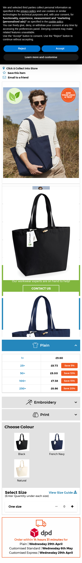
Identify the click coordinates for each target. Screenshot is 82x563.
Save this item (17, 73)
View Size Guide (63, 492)
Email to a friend (18, 77)
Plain (55, 345)
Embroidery (51, 402)
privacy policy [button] (28, 11)
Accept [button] (60, 48)
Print (55, 414)
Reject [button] (22, 48)
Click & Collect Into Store (22, 68)
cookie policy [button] (56, 21)
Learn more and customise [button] (41, 57)
